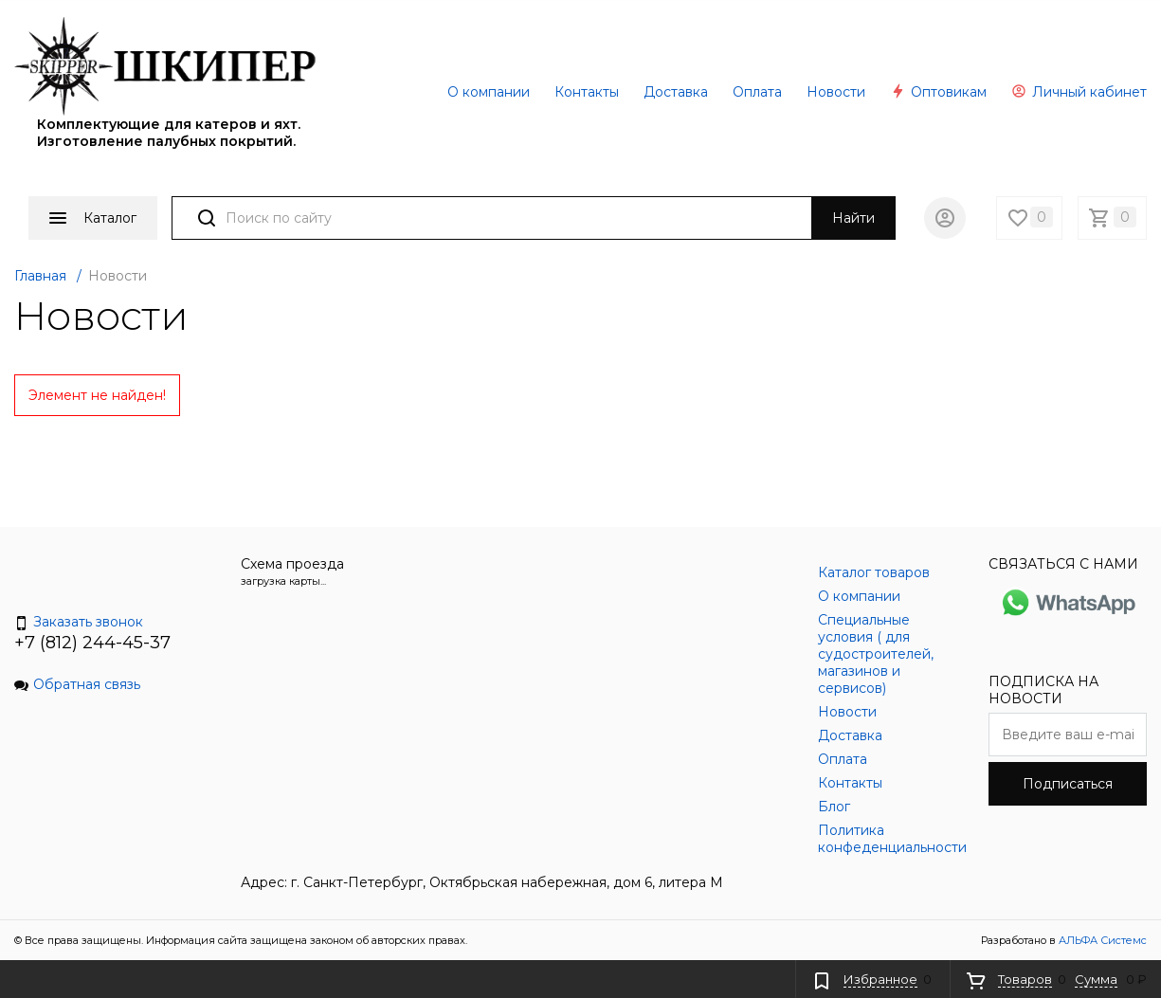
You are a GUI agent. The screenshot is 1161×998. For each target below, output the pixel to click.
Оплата (757, 91)
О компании (488, 91)
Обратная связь (77, 684)
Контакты (586, 91)
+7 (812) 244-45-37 (92, 642)
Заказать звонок (78, 621)
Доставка (676, 91)
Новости (836, 91)
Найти (853, 218)
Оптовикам (938, 91)
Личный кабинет (1079, 91)
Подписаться (1068, 783)
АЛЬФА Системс (1101, 940)
